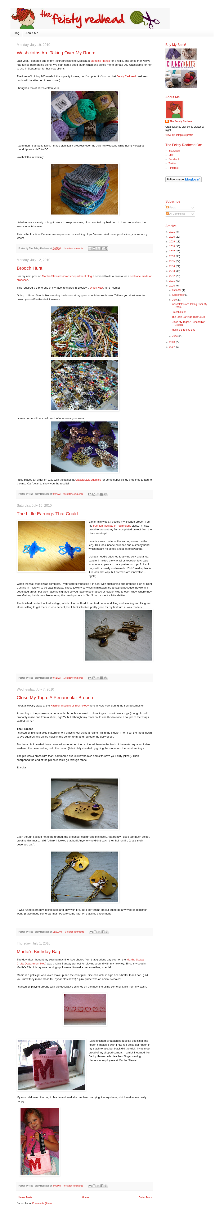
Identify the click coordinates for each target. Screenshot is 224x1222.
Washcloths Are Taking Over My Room (56, 52)
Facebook (174, 159)
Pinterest (173, 167)
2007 (172, 346)
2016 (172, 256)
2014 (172, 266)
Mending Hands (100, 60)
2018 (172, 246)
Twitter (172, 163)
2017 (172, 251)
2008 (172, 342)
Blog (16, 33)
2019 (172, 241)
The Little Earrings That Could (47, 513)
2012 (172, 276)
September (178, 294)
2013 (172, 271)
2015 (172, 261)
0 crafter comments (73, 494)
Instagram (174, 150)
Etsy (171, 154)
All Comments (175, 213)
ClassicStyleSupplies (88, 479)
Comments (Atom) (42, 1203)
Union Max (96, 287)
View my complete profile (179, 134)
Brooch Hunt (29, 268)
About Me (32, 33)
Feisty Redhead (126, 76)
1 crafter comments (73, 248)
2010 (172, 285)
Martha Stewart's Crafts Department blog (67, 276)
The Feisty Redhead (181, 121)
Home (85, 1197)
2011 (172, 280)
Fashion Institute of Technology (112, 525)
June (175, 336)
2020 (172, 236)
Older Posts (145, 1197)
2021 (172, 231)
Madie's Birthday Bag (38, 951)
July (175, 299)
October (177, 290)
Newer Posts (25, 1197)
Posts (171, 207)
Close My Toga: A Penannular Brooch (55, 697)
